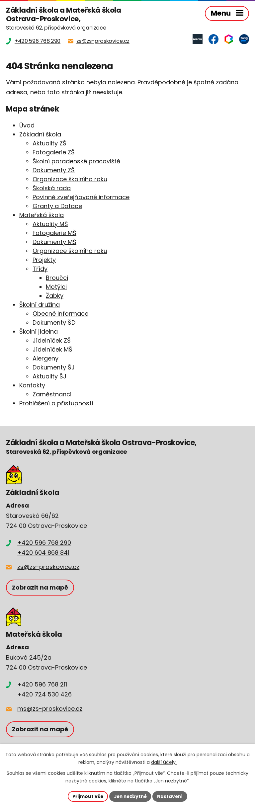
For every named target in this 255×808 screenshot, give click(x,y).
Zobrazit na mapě (40, 587)
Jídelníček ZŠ (52, 340)
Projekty (44, 260)
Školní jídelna (38, 331)
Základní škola (40, 134)
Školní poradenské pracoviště (76, 161)
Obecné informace (60, 313)
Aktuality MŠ (50, 224)
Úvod (27, 125)
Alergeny (45, 358)
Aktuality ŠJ (49, 376)
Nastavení (171, 796)
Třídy (40, 269)
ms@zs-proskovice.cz (49, 708)
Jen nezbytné (130, 796)
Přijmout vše (86, 796)
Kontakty (32, 385)
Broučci (57, 278)
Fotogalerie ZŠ (54, 152)
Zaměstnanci (52, 394)
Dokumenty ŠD (54, 322)
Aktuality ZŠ (49, 143)
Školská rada (52, 188)
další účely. (164, 762)
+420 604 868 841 (43, 552)
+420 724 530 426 (44, 694)
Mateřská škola (41, 215)
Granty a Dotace (57, 206)
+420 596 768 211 (42, 684)
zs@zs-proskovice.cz (48, 567)
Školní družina (39, 304)
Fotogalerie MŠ (54, 233)
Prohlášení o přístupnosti (56, 403)
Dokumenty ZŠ (54, 170)
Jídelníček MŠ (52, 349)
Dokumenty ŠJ (54, 367)
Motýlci (56, 287)
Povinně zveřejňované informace (81, 197)
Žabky (54, 295)
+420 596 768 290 (44, 542)
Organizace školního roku (70, 179)
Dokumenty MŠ (54, 242)
